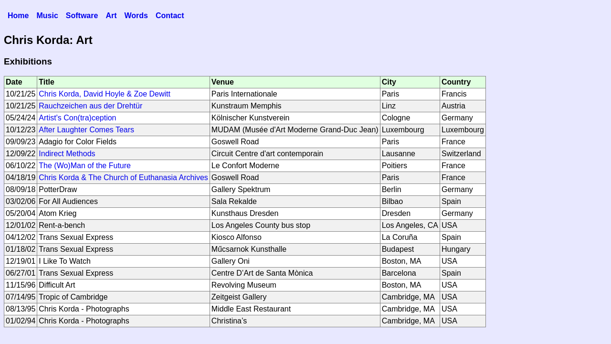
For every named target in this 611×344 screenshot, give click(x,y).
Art (110, 15)
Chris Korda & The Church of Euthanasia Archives (123, 177)
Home (18, 15)
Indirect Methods (67, 154)
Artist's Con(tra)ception (77, 118)
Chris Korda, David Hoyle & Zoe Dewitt (104, 94)
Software (82, 15)
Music (47, 15)
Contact (170, 15)
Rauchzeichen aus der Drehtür (90, 106)
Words (135, 15)
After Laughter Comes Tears (86, 130)
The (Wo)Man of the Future (85, 165)
